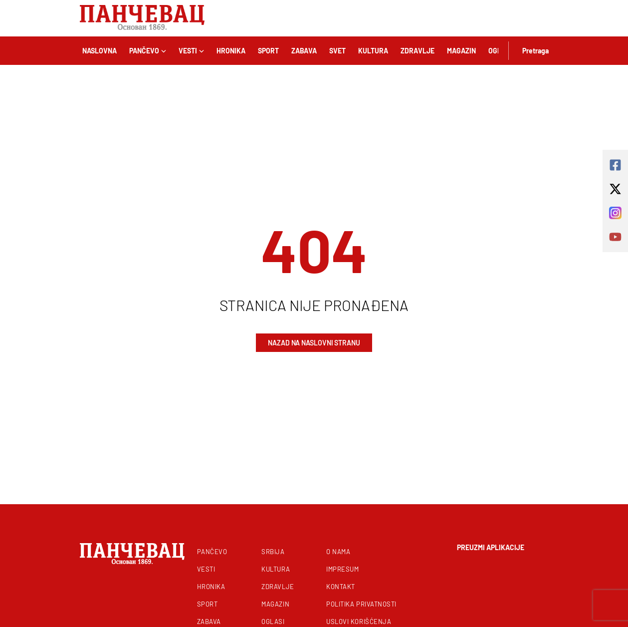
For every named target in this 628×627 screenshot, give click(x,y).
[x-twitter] (615, 189)
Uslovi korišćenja (358, 622)
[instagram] (615, 213)
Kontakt (340, 587)
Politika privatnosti (361, 604)
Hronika (230, 50)
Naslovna (99, 50)
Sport (268, 50)
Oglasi (272, 622)
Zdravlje (417, 50)
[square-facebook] (615, 165)
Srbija (272, 552)
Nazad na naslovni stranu (314, 342)
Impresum (342, 569)
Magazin (461, 50)
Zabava (304, 50)
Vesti (191, 50)
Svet (337, 50)
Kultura (373, 50)
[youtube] (615, 237)
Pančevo (147, 50)
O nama (338, 552)
